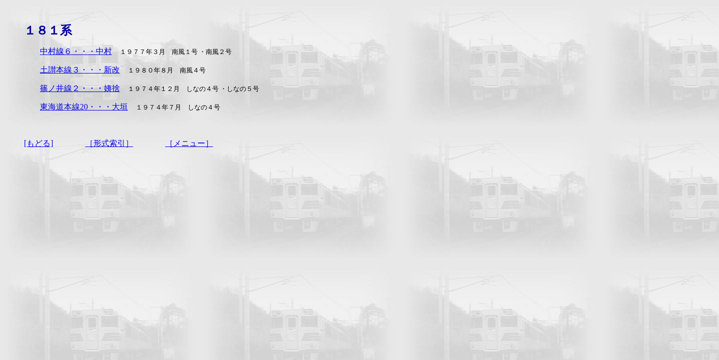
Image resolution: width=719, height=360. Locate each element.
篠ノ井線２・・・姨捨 (80, 88)
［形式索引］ (109, 143)
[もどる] (38, 143)
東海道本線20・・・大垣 (84, 106)
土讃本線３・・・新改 (80, 70)
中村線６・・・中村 (76, 51)
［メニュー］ (189, 143)
